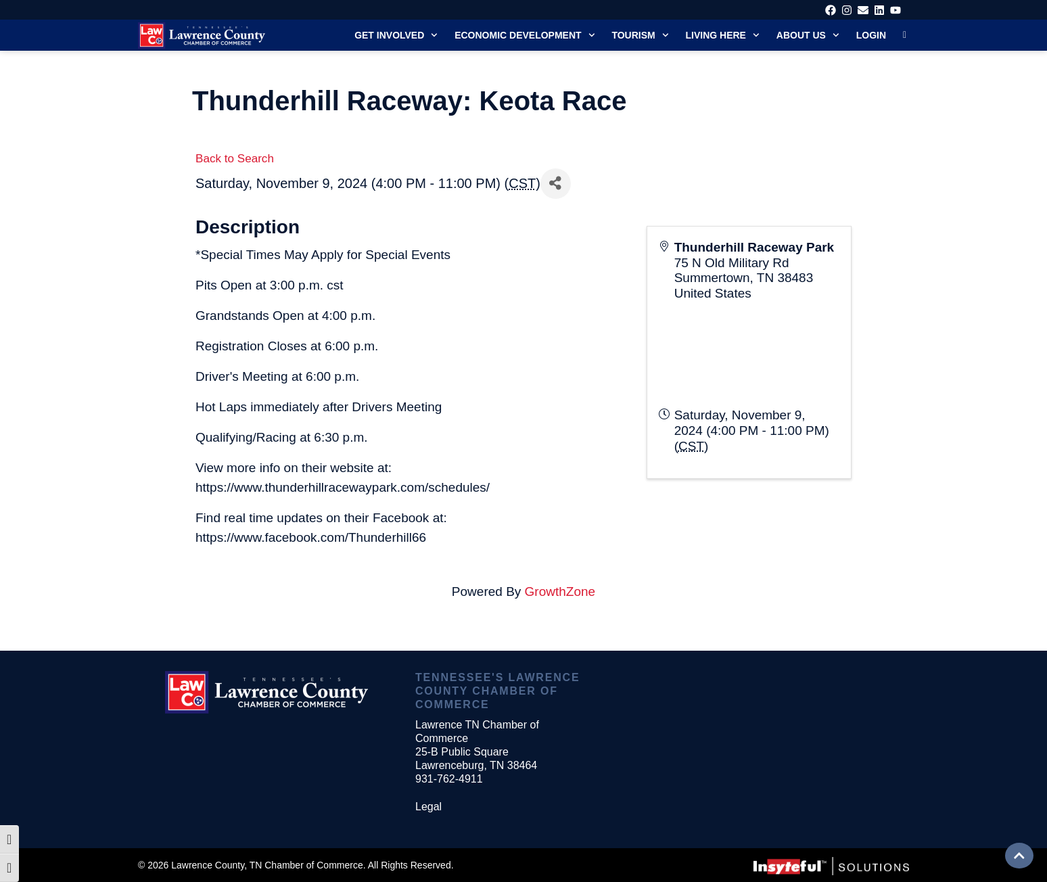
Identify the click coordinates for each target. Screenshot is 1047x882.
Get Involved (396, 35)
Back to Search (234, 158)
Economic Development (525, 35)
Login (871, 35)
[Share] (555, 183)
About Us (807, 35)
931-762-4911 (449, 779)
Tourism (639, 35)
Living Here (723, 35)
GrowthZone (560, 591)
